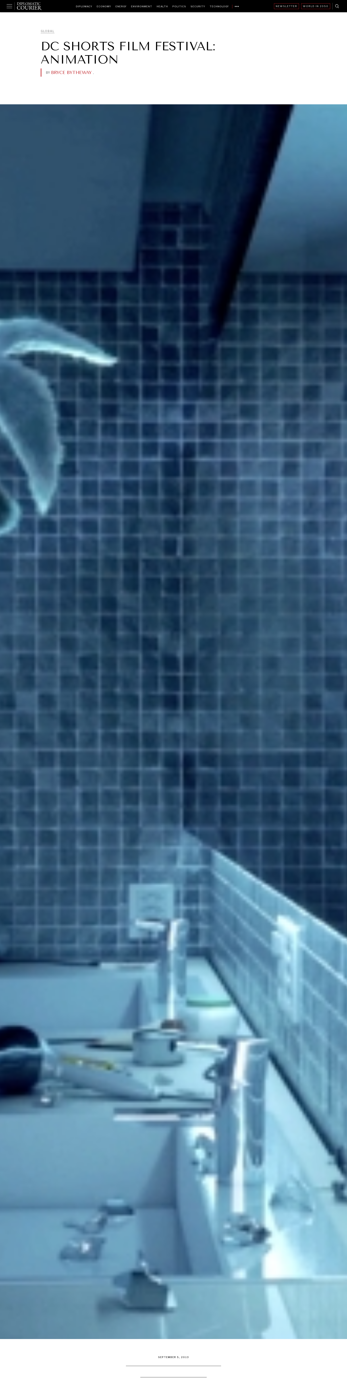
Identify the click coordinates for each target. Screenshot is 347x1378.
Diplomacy (84, 6)
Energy (121, 6)
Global (47, 31)
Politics (179, 6)
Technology (219, 6)
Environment (141, 6)
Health (162, 6)
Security (198, 6)
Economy (104, 6)
